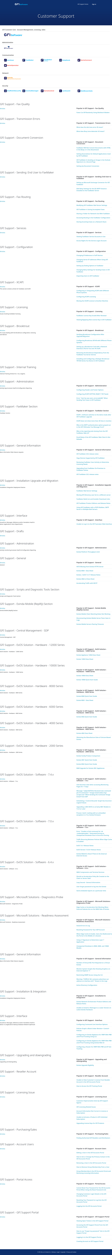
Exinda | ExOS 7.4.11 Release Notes (88, 575)
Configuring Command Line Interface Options (92, 1024)
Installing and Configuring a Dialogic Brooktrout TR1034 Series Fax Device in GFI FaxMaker (92, 360)
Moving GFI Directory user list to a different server (93, 495)
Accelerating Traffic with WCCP (86, 583)
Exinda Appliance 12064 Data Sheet (88, 655)
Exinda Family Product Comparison (88, 756)
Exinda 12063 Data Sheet (84, 659)
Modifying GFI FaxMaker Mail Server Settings (91, 205)
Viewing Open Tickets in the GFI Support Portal (92, 1221)
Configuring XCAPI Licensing (86, 297)
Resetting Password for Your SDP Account (90, 930)
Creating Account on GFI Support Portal (89, 1241)
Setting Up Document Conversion (87, 166)
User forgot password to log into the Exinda (91, 887)
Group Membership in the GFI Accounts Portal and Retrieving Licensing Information (93, 1172)
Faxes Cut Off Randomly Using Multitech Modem (92, 112)
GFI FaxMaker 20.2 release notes (87, 474)
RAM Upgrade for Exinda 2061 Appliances (90, 768)
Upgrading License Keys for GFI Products (90, 1123)
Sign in (94, 4)
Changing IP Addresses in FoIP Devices (89, 255)
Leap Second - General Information (88, 882)
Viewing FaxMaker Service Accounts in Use (90, 237)
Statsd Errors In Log (83, 926)
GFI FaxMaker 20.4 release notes (87, 454)
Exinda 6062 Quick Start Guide (86, 717)
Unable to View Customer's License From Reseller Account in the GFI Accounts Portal (93, 1081)
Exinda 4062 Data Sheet (84, 733)
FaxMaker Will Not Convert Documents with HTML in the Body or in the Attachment (93, 149)
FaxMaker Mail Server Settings (86, 491)
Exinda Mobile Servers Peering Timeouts (90, 624)
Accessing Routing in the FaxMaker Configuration (93, 218)
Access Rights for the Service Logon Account (91, 241)
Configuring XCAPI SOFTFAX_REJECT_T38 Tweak (92, 394)
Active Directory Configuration (86, 985)
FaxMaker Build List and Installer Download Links (93, 499)
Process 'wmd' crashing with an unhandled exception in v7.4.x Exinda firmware (91, 814)
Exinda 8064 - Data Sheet (84, 571)
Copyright (63, 1252)
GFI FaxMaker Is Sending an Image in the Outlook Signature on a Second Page (93, 161)
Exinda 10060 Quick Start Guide (87, 680)
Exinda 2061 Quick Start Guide (86, 760)
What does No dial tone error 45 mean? (89, 127)
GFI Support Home (83, 4)
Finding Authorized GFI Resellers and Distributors (93, 1138)
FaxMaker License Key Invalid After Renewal (91, 316)
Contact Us (47, 1252)
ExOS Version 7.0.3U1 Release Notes (88, 850)
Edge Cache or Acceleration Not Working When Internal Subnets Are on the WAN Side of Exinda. (92, 908)
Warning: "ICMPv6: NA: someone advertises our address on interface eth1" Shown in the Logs (92, 980)
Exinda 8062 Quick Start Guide (86, 764)
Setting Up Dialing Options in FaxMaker (89, 266)
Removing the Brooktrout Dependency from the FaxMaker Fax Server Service (92, 354)
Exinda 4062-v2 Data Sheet (85, 579)
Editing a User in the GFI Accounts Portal (90, 1153)
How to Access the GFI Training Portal (89, 1086)
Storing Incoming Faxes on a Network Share (91, 222)
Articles (2, 109)
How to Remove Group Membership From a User (92, 1167)
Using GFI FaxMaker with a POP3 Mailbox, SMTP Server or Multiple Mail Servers (92, 508)
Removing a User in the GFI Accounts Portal (91, 1163)
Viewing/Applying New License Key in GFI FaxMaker (94, 320)
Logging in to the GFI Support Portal (88, 1237)
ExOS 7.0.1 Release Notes (85, 846)
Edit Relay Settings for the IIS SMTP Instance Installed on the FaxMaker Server (91, 190)
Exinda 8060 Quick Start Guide (86, 696)
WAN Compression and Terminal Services (90, 872)
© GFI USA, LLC (41, 1252)
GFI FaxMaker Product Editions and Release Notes (93, 503)
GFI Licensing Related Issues (86, 1107)
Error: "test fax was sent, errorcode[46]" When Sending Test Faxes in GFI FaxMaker (92, 399)
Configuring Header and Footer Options (90, 390)
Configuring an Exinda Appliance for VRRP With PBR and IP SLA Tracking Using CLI (94, 1036)
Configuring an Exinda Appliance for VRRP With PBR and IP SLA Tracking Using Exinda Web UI (94, 1042)
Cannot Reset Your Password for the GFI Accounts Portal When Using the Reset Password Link (93, 1189)
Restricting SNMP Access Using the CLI (89, 975)
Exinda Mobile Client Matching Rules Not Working (93, 614)
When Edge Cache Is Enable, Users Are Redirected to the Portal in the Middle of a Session (94, 935)
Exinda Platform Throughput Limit (88, 552)
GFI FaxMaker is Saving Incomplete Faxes (90, 209)
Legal (58, 1252)
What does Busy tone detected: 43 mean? (90, 131)
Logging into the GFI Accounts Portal (89, 1206)
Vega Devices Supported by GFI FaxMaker (90, 458)
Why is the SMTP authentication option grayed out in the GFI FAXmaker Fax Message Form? (93, 426)
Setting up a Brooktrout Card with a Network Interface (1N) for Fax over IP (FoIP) (91, 347)
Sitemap (54, 1252)
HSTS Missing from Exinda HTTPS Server (90, 567)
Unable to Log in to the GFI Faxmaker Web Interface (94, 524)
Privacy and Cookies (71, 1252)
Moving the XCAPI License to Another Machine (92, 301)
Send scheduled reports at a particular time (91, 891)
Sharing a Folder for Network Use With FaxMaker (93, 214)
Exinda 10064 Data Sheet (84, 676)
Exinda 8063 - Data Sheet (84, 700)
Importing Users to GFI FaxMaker (87, 276)
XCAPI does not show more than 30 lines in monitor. (94, 421)
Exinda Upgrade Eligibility (85, 1065)
